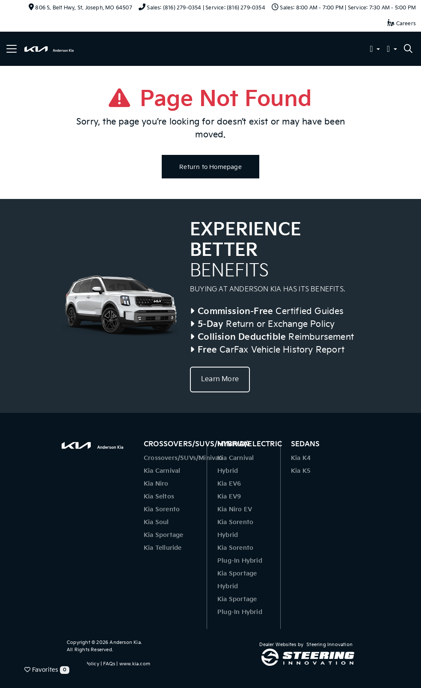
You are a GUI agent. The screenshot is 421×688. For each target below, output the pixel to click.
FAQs (109, 664)
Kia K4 (301, 458)
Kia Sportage (163, 535)
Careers (402, 24)
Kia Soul (156, 522)
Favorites (46, 670)
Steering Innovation (329, 644)
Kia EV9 (229, 496)
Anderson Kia (125, 642)
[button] (375, 50)
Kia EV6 (229, 483)
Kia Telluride (163, 548)
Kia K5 (301, 470)
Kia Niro (156, 483)
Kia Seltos (159, 496)
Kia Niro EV (234, 509)
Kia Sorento (162, 509)
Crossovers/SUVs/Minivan (183, 458)
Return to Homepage (210, 167)
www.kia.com (134, 664)
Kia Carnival (162, 470)
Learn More (220, 379)
